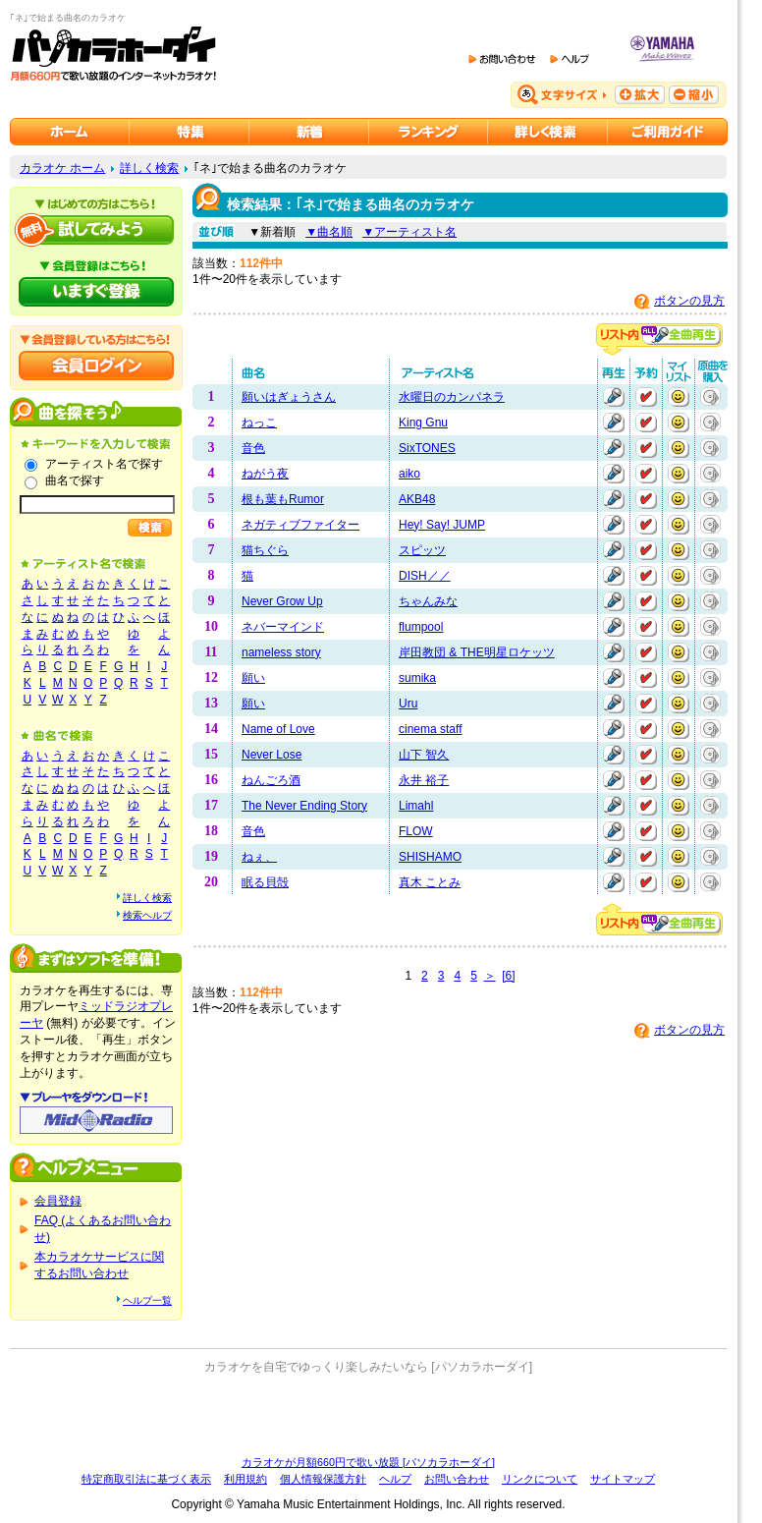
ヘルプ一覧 (147, 1300)
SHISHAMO (430, 857)
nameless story (281, 652)
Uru (408, 703)
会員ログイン (96, 365)
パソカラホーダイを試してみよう (96, 230)
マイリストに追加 (678, 397)
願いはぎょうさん (289, 397)
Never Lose (271, 755)
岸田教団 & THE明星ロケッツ (477, 652)
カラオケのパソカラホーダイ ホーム (70, 131)
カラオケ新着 (309, 131)
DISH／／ (425, 576)
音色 (253, 448)
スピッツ (422, 550)
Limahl (416, 806)
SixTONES (427, 448)
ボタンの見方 (689, 301)
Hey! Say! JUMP (442, 525)
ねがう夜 (265, 473)
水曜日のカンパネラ (452, 397)
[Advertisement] (368, 1414)
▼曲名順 (329, 232)
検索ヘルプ (147, 915)
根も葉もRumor (283, 499)
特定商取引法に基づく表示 (146, 1479)
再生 (614, 397)
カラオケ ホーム (62, 168)
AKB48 (417, 499)
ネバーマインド (283, 627)
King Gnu (423, 422)
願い (253, 678)
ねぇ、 (259, 857)
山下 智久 (424, 755)
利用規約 (245, 1479)
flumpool (421, 627)
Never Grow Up (282, 601)
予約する (646, 397)
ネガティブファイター (300, 525)
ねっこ (259, 422)
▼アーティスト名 (409, 232)
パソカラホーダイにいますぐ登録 (96, 292)
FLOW (416, 831)
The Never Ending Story (304, 806)
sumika (417, 678)
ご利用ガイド (668, 131)
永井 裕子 (424, 780)
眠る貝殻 (265, 882)
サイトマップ (622, 1479)
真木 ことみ (430, 882)
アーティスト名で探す (104, 464)
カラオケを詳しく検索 (548, 131)
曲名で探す (74, 480)
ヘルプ (395, 1479)
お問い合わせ (456, 1479)
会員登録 (58, 1201)
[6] (508, 976)
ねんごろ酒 (271, 780)
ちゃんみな (428, 601)
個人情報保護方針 (323, 1479)
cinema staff (430, 729)
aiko (409, 473)
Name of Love (278, 729)
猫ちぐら (265, 550)
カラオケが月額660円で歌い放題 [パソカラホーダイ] (368, 1462)
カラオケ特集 (189, 131)
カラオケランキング (428, 131)
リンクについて (539, 1479)
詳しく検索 (149, 168)
